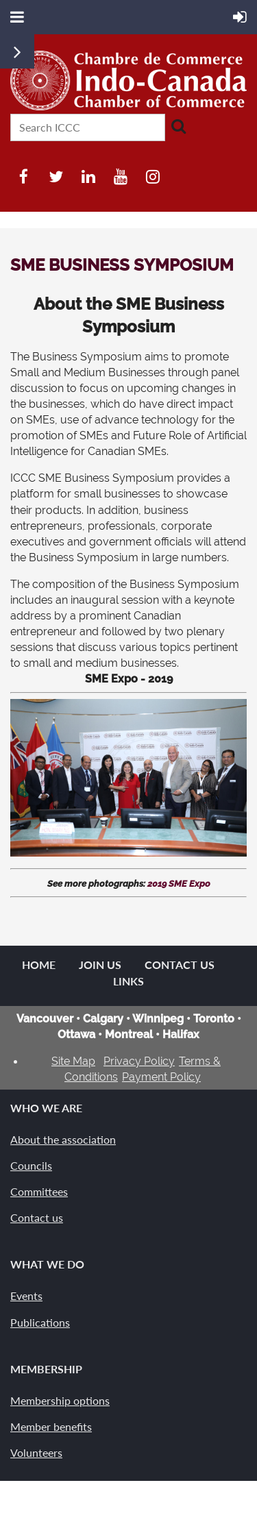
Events (26, 1295)
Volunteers (36, 1452)
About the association (63, 1139)
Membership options (60, 1400)
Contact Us (180, 964)
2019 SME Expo (178, 884)
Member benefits (51, 1426)
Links (128, 980)
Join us (100, 964)
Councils (31, 1165)
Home (39, 964)
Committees (39, 1191)
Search (178, 126)
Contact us (36, 1217)
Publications (40, 1322)
